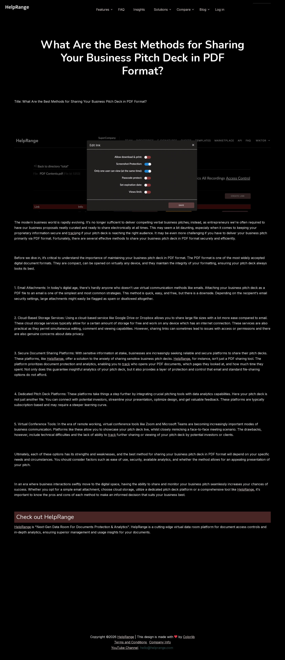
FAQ (132, 9)
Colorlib (189, 637)
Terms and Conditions (130, 642)
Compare (194, 9)
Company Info (160, 642)
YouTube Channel (124, 648)
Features (113, 9)
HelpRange (55, 359)
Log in (230, 9)
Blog (213, 9)
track (72, 233)
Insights (150, 9)
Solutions (171, 9)
